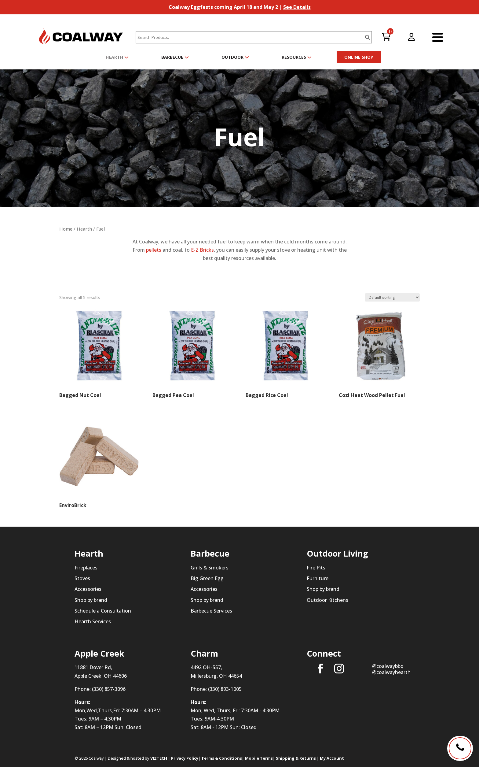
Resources (297, 57)
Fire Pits (316, 567)
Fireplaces (86, 567)
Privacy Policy (184, 758)
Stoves (82, 578)
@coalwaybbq (388, 666)
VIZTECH (158, 758)
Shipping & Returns (296, 758)
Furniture (317, 578)
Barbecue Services (211, 610)
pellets (153, 249)
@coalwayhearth (391, 672)
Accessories (88, 589)
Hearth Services (93, 621)
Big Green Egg (207, 578)
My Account (332, 758)
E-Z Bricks (202, 249)
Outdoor (235, 57)
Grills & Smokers (210, 567)
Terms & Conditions (221, 758)
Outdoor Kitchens (327, 600)
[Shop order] (392, 297)
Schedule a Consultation (103, 610)
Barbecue (175, 57)
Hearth (117, 57)
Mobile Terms (259, 758)
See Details (297, 7)
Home (65, 229)
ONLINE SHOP (358, 57)
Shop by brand (91, 600)
